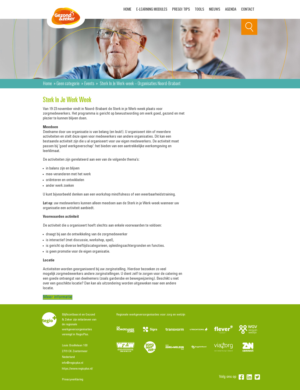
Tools (199, 9)
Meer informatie (57, 297)
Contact (247, 9)
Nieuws (214, 9)
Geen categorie (68, 83)
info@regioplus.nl (72, 363)
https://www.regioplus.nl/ (77, 368)
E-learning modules (151, 9)
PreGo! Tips (181, 9)
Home (127, 9)
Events (89, 83)
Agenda (230, 9)
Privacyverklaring (72, 379)
